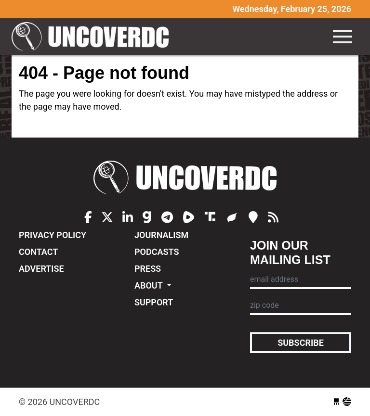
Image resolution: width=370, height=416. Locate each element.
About (149, 285)
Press (147, 269)
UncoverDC (93, 36)
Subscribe (301, 343)
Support (153, 302)
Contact (38, 252)
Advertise (41, 269)
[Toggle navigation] (342, 37)
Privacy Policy (52, 235)
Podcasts (156, 252)
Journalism (161, 235)
